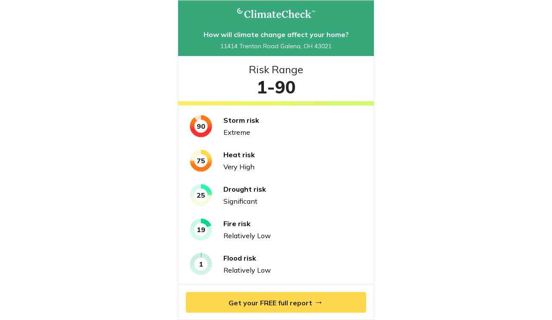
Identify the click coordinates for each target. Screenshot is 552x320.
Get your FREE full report (276, 302)
